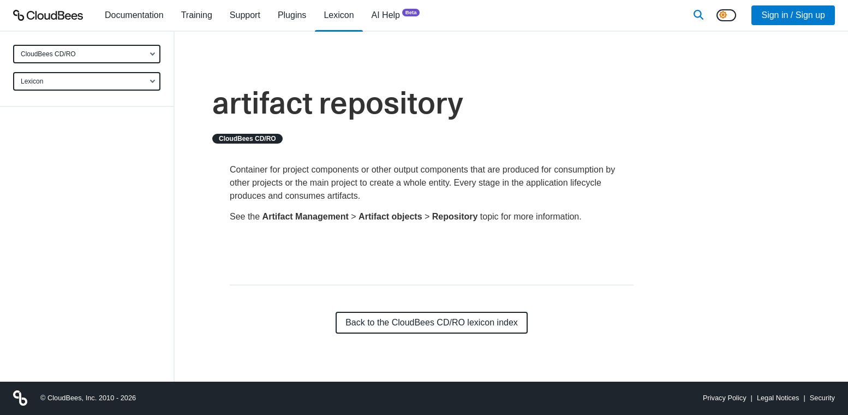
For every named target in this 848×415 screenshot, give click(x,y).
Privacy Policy (725, 398)
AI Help (396, 14)
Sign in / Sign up (793, 15)
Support (245, 15)
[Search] (698, 15)
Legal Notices (778, 398)
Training (196, 15)
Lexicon (32, 81)
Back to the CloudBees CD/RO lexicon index (431, 322)
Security (822, 398)
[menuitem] (134, 15)
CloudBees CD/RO (48, 54)
